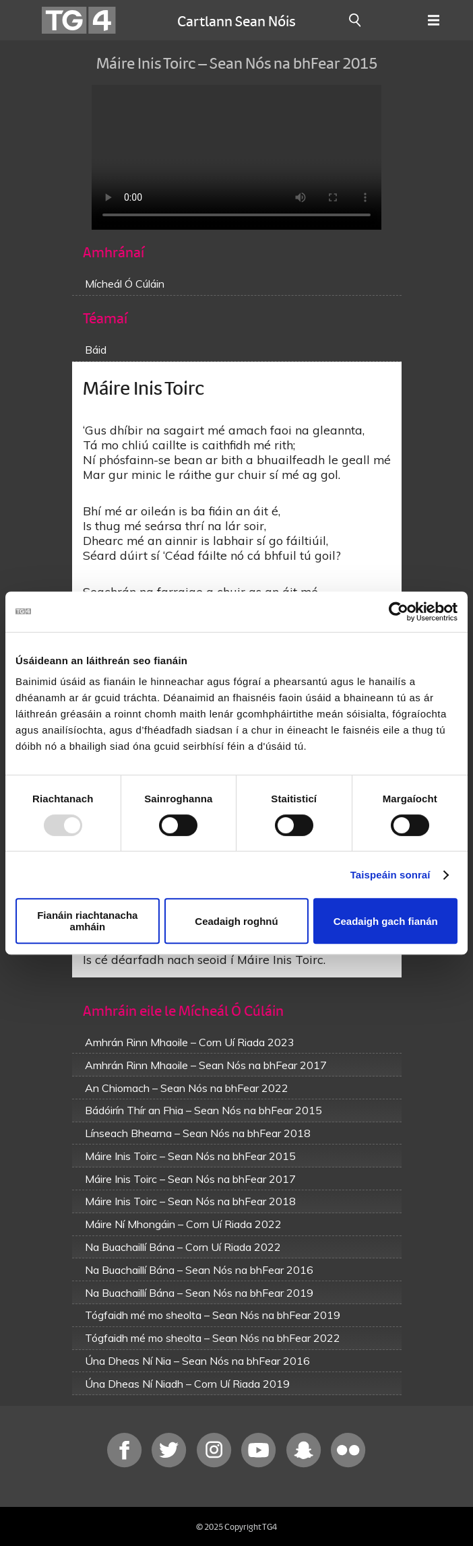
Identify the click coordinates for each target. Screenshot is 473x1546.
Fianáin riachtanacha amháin (87, 920)
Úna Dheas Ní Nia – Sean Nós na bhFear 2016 (197, 1360)
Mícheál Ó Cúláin (124, 283)
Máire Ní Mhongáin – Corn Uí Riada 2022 (183, 1224)
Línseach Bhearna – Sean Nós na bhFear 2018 (198, 1133)
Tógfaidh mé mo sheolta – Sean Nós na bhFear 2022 (212, 1338)
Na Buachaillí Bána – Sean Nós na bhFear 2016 (199, 1270)
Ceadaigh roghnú (236, 921)
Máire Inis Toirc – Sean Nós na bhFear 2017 (190, 1179)
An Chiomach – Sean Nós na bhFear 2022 (186, 1088)
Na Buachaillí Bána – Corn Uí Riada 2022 (183, 1247)
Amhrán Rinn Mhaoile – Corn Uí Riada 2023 (189, 1042)
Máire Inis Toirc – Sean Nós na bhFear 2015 (190, 1156)
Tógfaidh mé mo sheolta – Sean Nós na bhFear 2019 (212, 1315)
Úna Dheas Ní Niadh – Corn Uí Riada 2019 (187, 1383)
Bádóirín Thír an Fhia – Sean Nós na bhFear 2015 (203, 1110)
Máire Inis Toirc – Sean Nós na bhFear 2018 (190, 1201)
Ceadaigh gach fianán (386, 921)
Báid (95, 349)
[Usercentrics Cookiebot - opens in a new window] (399, 612)
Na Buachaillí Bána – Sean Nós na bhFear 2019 (199, 1292)
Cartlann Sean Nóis (236, 20)
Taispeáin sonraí (390, 874)
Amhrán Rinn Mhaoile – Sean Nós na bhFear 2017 (206, 1065)
